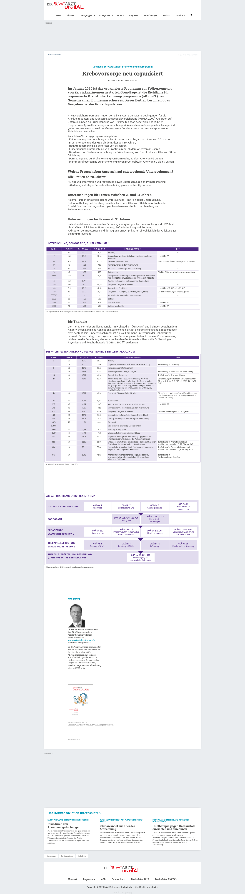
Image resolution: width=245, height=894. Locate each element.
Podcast (166, 15)
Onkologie (82, 856)
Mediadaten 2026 (140, 879)
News (58, 15)
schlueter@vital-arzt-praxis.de (81, 640)
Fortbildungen (150, 15)
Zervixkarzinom (67, 856)
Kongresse (133, 15)
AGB (103, 879)
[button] (86, 15)
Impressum (89, 879)
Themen (70, 15)
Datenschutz (118, 879)
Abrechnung (51, 856)
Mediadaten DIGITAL (166, 879)
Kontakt (72, 879)
